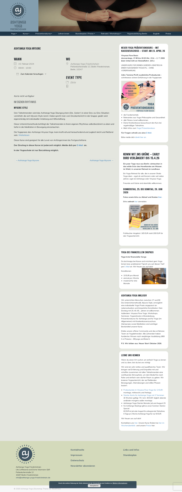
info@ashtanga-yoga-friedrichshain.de (33, 477)
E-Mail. (149, 133)
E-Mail (79, 145)
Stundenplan (129, 455)
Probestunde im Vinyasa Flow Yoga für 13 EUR (143, 390)
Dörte (73, 82)
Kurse (25, 33)
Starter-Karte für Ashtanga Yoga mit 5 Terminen (143, 395)
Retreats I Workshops (110, 33)
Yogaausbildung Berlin (137, 33)
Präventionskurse (43, 33)
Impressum (76, 455)
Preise (168, 33)
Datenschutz (77, 460)
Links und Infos (131, 449)
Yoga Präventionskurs (146, 128)
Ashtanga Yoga (26, 489)
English (156, 33)
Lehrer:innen (63, 33)
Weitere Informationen (120, 483)
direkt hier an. (140, 137)
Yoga (13, 33)
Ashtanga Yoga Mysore (28, 160)
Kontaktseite (77, 449)
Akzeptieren (94, 486)
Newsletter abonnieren (83, 465)
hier (160, 197)
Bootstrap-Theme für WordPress (47, 489)
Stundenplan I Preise (84, 33)
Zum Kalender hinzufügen (29, 74)
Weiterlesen (23, 135)
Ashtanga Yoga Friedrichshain (84, 64)
